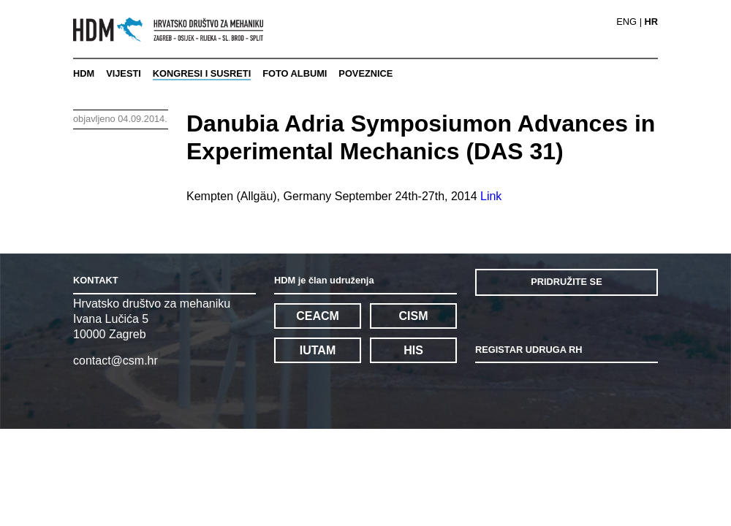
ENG (626, 22)
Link (490, 196)
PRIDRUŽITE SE (566, 281)
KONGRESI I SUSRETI (202, 73)
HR (651, 22)
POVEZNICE (365, 73)
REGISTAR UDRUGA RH (528, 349)
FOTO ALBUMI (294, 73)
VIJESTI (123, 73)
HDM (83, 73)
